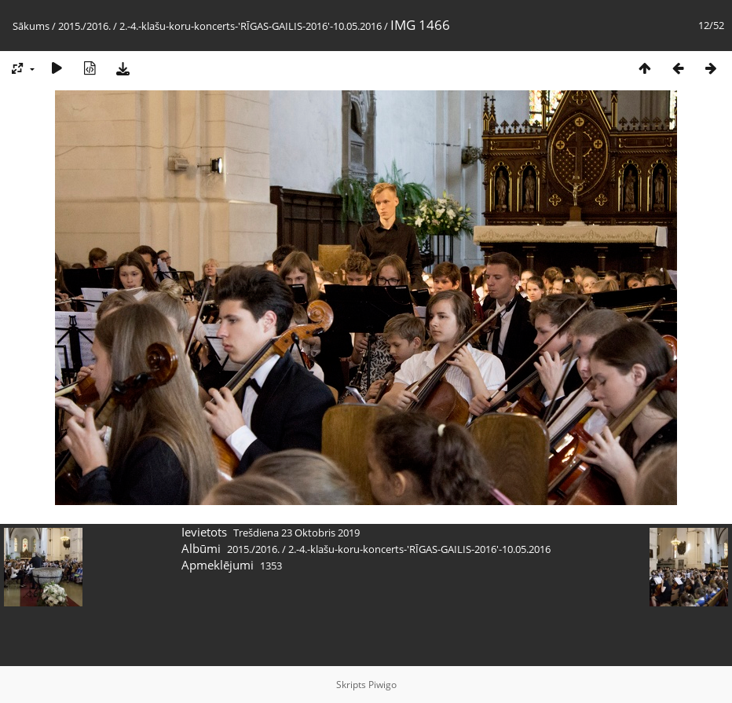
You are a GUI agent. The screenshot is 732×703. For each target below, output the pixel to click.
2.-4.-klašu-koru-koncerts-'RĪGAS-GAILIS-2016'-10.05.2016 (250, 26)
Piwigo (382, 684)
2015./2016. (84, 26)
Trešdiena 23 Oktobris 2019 (296, 532)
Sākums (31, 26)
